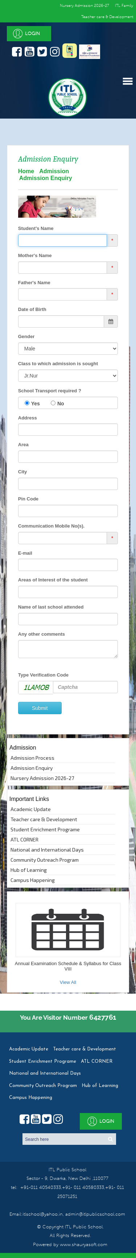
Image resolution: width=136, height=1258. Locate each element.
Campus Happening (33, 880)
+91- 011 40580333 (83, 1187)
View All (68, 982)
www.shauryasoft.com (83, 1244)
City (22, 471)
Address (27, 418)
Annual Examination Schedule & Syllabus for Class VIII (68, 966)
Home (26, 171)
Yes (35, 403)
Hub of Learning (29, 870)
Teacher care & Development (107, 16)
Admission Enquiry (32, 768)
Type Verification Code (43, 675)
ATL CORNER (24, 839)
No (60, 403)
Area (23, 444)
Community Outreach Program (45, 860)
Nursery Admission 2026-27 (42, 778)
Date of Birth (32, 309)
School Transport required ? (49, 390)
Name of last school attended (51, 607)
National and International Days (47, 850)
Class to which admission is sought (58, 363)
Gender (26, 336)
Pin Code (28, 499)
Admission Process (32, 758)
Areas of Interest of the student (53, 580)
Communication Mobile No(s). (51, 526)
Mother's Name (35, 255)
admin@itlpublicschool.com (94, 1214)
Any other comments (41, 634)
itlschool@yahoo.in (42, 1214)
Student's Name (36, 228)
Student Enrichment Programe (45, 829)
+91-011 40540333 (40, 1187)
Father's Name (34, 282)
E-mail (25, 553)
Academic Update (31, 809)
